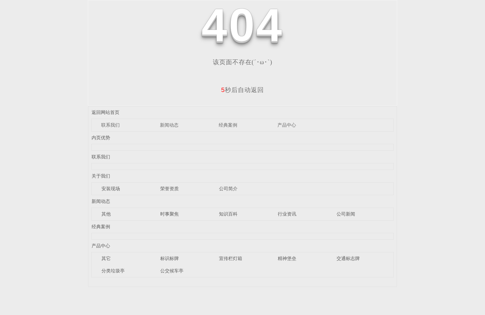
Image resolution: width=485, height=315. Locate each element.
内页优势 (101, 137)
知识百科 (228, 213)
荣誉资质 (169, 188)
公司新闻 (346, 213)
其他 (106, 213)
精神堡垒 (287, 258)
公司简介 (228, 188)
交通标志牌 (348, 258)
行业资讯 (287, 213)
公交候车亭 (171, 270)
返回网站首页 (105, 112)
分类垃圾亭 (113, 270)
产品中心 (286, 125)
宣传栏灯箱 (230, 258)
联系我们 (110, 125)
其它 (106, 258)
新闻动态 (169, 125)
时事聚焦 (169, 213)
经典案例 (228, 125)
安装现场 (110, 188)
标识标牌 (169, 258)
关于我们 (101, 175)
